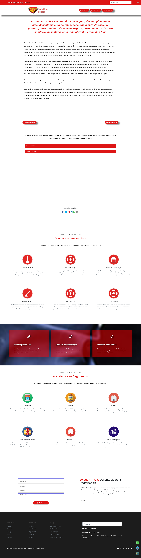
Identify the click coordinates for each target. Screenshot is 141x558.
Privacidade (32, 529)
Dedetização (54, 529)
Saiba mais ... (84, 500)
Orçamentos (32, 532)
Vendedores (32, 526)
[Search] (120, 2)
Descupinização (55, 534)
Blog (21, 2)
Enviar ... (40, 503)
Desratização (54, 532)
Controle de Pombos (56, 537)
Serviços (9, 532)
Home (10, 2)
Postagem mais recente (29, 122)
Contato (27, 2)
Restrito (31, 537)
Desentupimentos (55, 526)
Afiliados (31, 534)
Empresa (16, 2)
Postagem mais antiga (111, 122)
